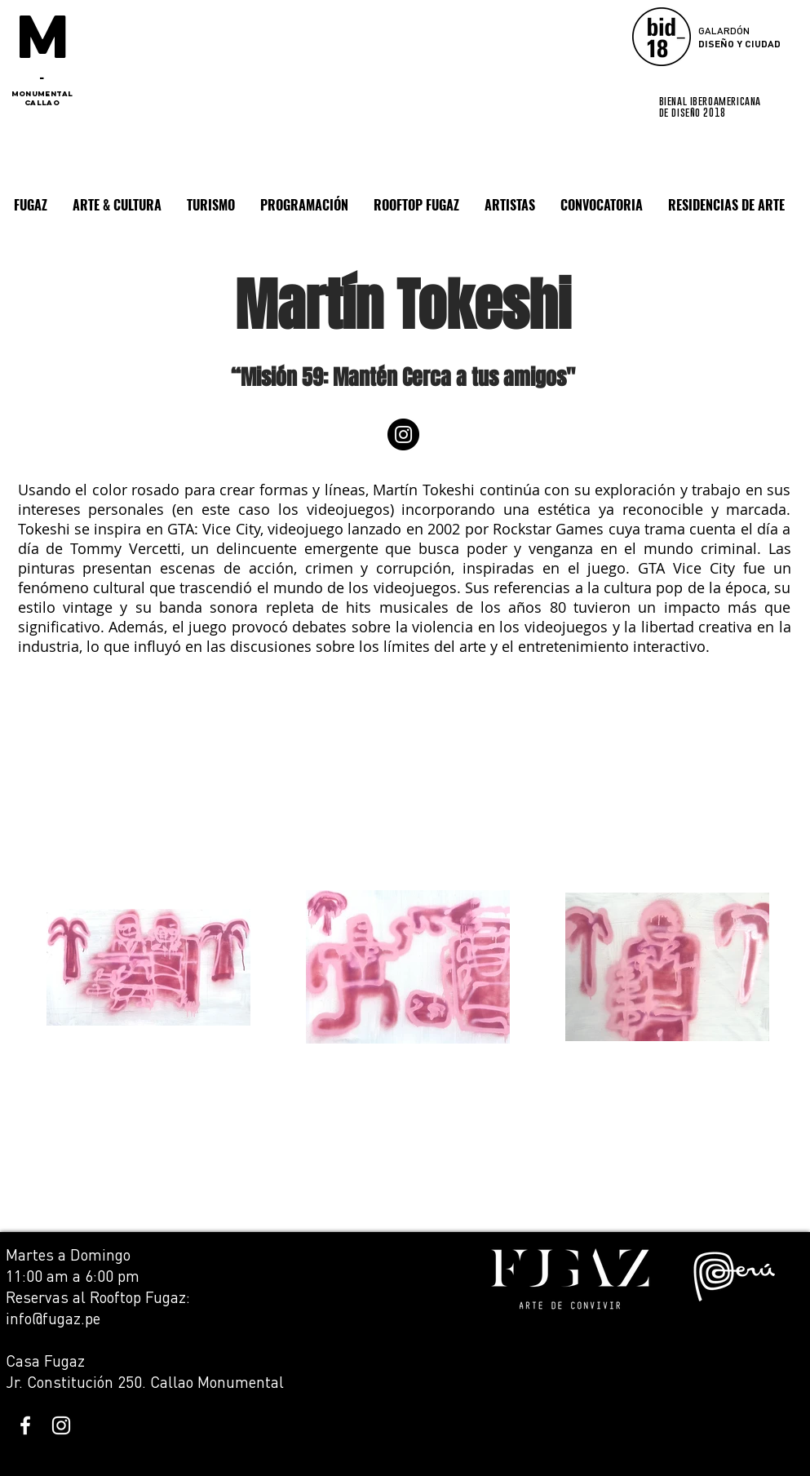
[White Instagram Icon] (61, 1425)
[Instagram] (403, 434)
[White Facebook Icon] (25, 1425)
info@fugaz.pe (53, 1318)
